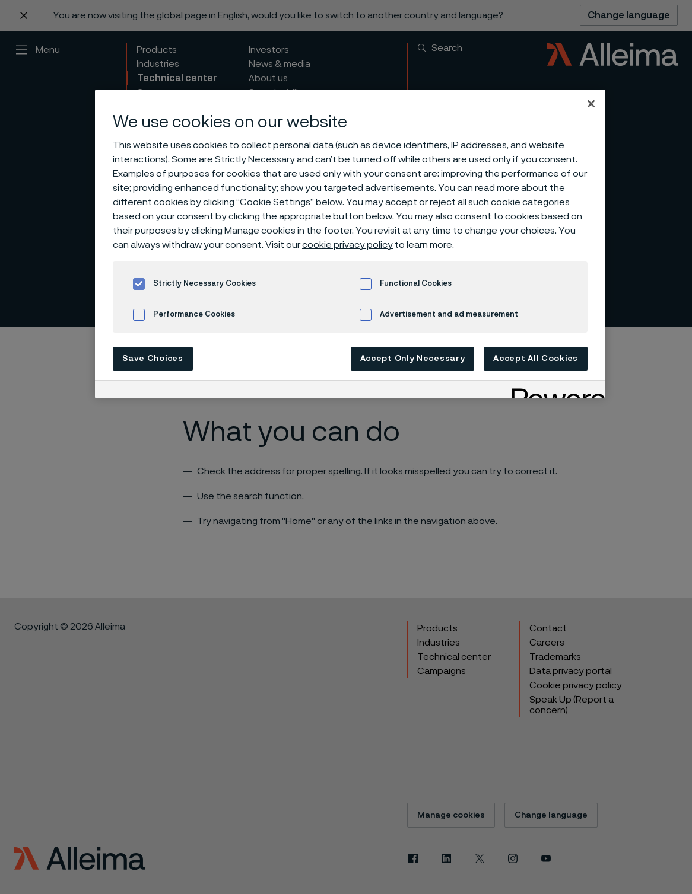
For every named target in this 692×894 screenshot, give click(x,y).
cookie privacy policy (347, 245)
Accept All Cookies (535, 359)
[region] (350, 244)
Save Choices (152, 359)
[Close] (591, 104)
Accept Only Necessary (412, 359)
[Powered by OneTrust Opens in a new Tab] (554, 391)
